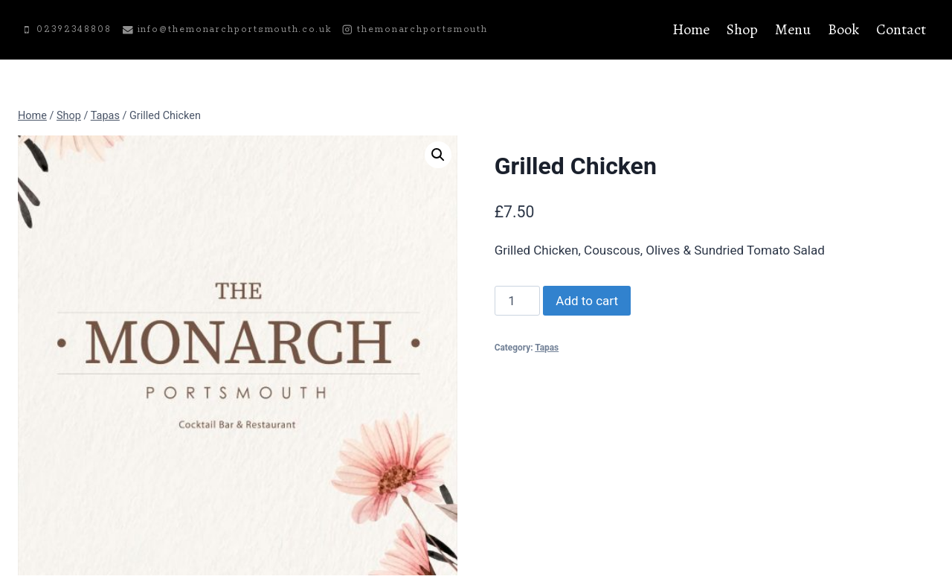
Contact (901, 29)
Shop (742, 29)
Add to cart (587, 300)
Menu (793, 29)
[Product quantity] (518, 301)
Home (691, 29)
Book (843, 29)
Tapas (547, 347)
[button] (438, 154)
